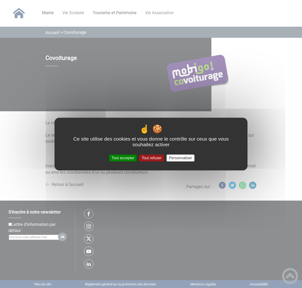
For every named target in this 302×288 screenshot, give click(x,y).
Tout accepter (123, 158)
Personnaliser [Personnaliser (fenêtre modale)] (180, 158)
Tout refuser (151, 158)
